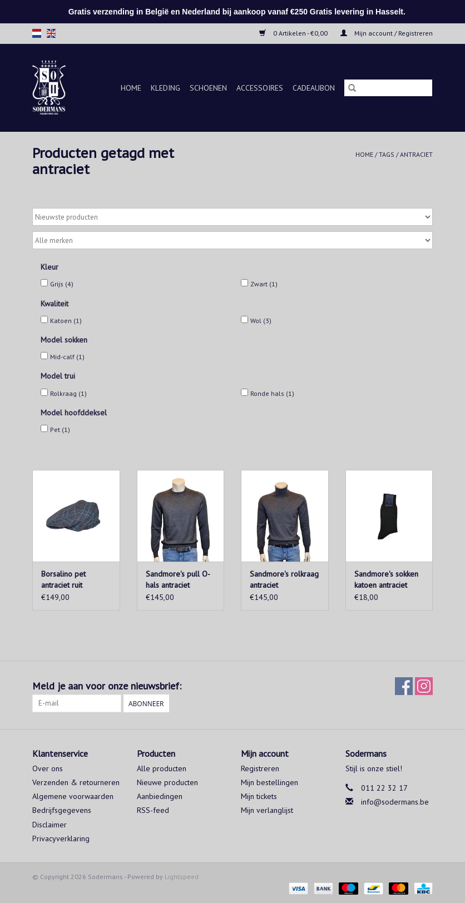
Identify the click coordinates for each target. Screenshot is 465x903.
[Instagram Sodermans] (424, 686)
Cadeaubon (314, 88)
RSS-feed (153, 810)
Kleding (165, 88)
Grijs (61, 284)
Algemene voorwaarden (72, 796)
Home (131, 88)
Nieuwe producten (167, 782)
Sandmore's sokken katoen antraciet (386, 579)
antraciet (416, 154)
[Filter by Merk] (232, 240)
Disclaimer (49, 825)
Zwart (264, 284)
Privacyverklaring (61, 838)
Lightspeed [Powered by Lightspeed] (182, 876)
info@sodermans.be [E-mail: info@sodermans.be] (395, 802)
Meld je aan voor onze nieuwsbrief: (106, 686)
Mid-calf (67, 357)
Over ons (47, 768)
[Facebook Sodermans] (404, 686)
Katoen (66, 320)
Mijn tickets (259, 796)
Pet (60, 429)
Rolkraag (68, 393)
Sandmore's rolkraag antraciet (284, 579)
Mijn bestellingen (269, 782)
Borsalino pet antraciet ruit (63, 579)
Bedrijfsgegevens (61, 810)
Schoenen (208, 88)
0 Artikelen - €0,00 (294, 33)
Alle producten (161, 768)
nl (36, 33)
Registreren (260, 768)
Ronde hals (272, 393)
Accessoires (259, 88)
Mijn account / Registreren (386, 33)
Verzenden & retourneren (76, 782)
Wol (260, 320)
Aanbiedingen (159, 796)
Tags (386, 154)
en (51, 33)
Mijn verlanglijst (267, 810)
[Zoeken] (388, 88)
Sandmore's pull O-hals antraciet (178, 579)
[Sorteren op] (232, 217)
